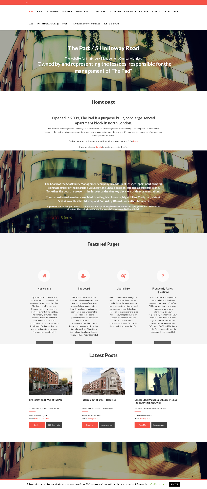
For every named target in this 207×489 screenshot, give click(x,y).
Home (31, 11)
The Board (101, 11)
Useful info (115, 11)
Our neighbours (111, 24)
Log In (26, 2)
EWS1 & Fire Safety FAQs (48, 24)
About (40, 11)
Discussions (53, 11)
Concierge (67, 11)
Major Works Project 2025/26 (86, 24)
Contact (143, 11)
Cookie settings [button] (157, 484)
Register (156, 11)
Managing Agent (84, 11)
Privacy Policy (171, 11)
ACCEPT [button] (174, 484)
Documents (130, 11)
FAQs (30, 24)
